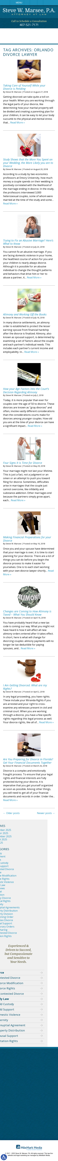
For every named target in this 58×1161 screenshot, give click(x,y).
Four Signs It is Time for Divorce (22, 463)
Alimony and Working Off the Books (25, 314)
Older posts (11, 813)
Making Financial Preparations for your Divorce (27, 538)
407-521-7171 (29, 25)
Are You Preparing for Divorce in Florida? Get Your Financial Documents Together (28, 760)
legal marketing (21, 1155)
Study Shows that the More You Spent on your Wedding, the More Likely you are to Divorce (28, 163)
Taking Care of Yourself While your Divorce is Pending (24, 87)
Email (33, 2)
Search (40, 2)
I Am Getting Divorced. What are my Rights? (25, 686)
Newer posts (46, 813)
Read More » (17, 122)
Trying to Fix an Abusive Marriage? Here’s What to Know (28, 242)
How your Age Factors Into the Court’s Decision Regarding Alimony (26, 390)
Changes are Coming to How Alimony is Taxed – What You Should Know (27, 612)
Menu (19, 2)
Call (27, 2)
